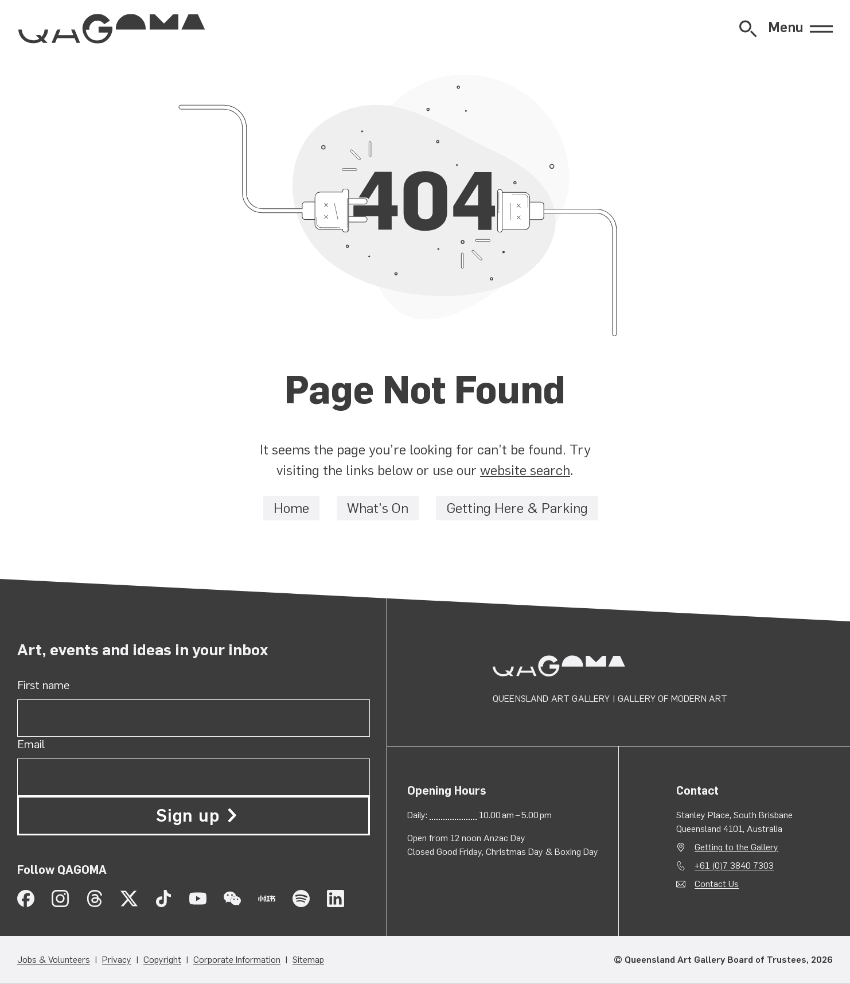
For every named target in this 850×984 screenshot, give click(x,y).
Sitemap (308, 959)
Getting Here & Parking (517, 508)
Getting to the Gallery (736, 847)
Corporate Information (236, 959)
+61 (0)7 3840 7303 (734, 865)
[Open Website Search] (748, 28)
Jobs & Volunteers (53, 959)
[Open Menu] (800, 28)
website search (525, 470)
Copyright (162, 959)
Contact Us (717, 883)
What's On (377, 508)
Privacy (116, 959)
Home (291, 508)
